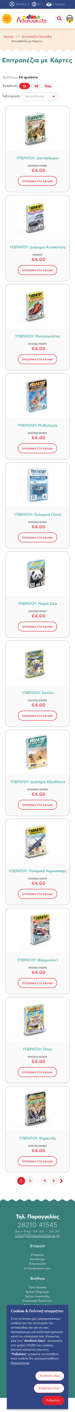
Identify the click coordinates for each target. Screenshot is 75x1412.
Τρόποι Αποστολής (37, 1296)
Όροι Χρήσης (37, 1287)
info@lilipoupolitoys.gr (37, 1236)
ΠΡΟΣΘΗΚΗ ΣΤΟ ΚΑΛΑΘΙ (37, 181)
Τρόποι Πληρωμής (37, 1292)
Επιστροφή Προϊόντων (37, 1300)
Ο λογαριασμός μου (37, 1268)
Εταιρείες (55, 4)
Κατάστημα (37, 1259)
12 (24, 86)
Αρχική (8, 36)
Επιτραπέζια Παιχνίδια (37, 36)
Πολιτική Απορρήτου (37, 1305)
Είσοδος (18, 4)
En (36, 4)
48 (36, 86)
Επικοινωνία (37, 1263)
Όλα (48, 86)
